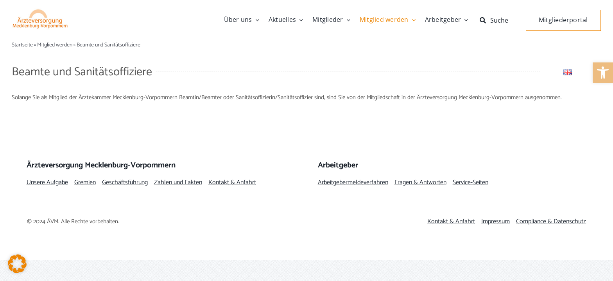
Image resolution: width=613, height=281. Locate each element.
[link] (603, 72)
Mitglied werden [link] (54, 45)
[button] (17, 264)
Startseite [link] (22, 45)
